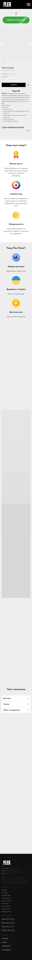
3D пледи (4, 890)
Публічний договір (6, 911)
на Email (5, 938)
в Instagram (6, 950)
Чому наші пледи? (6, 895)
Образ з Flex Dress (6, 900)
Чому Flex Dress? (6, 898)
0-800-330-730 (8, 930)
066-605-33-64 (8, 923)
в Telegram (6, 946)
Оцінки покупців (6, 909)
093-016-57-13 (8, 926)
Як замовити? (5, 903)
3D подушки (5, 892)
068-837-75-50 (8, 919)
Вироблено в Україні (16, 289)
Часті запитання (6, 906)
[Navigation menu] (28, 4)
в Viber (4, 942)
